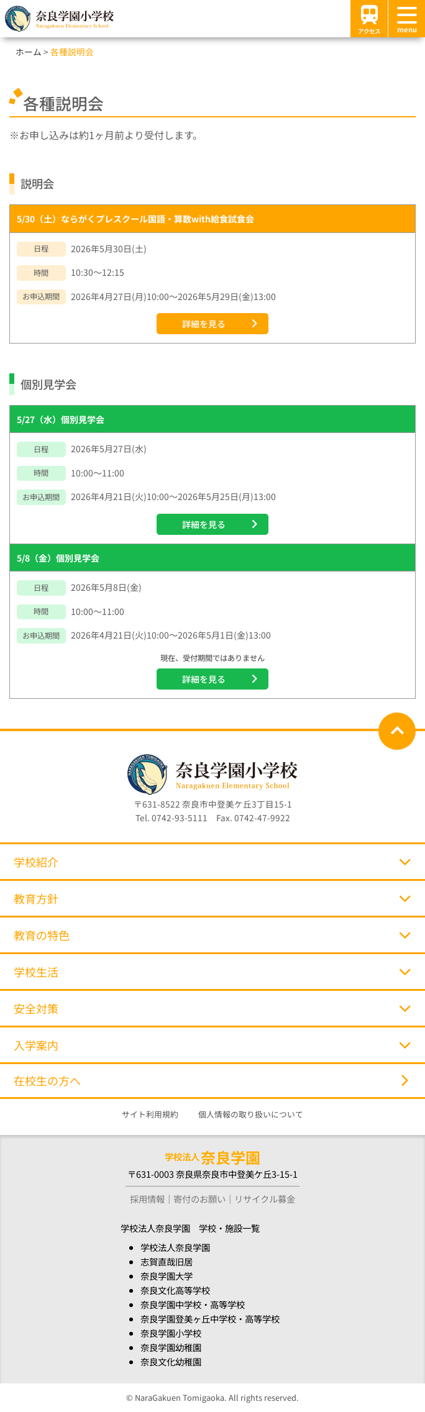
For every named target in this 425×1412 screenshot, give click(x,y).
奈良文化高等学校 (175, 1289)
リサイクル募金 (264, 1198)
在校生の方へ (211, 1080)
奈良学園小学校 (170, 1332)
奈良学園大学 (166, 1275)
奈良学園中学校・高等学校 (192, 1304)
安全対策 (212, 1008)
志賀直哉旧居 (166, 1261)
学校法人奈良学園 (175, 1247)
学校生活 (212, 971)
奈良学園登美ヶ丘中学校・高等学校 (210, 1318)
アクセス (369, 18)
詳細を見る (204, 323)
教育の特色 (212, 935)
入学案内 (212, 1045)
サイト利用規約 (150, 1114)
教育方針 (212, 898)
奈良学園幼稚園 (170, 1347)
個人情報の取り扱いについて (250, 1114)
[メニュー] (406, 18)
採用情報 (147, 1198)
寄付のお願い (199, 1198)
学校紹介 (212, 862)
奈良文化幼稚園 (170, 1361)
